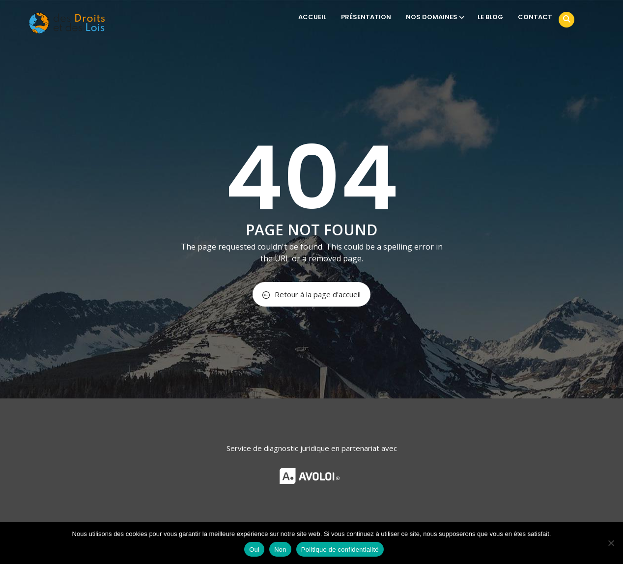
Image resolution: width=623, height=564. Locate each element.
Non (280, 549)
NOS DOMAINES (434, 17)
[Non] (611, 543)
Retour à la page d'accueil (311, 294)
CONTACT (535, 17)
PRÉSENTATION (366, 17)
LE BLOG (490, 17)
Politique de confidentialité (340, 549)
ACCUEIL (312, 17)
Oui (254, 549)
